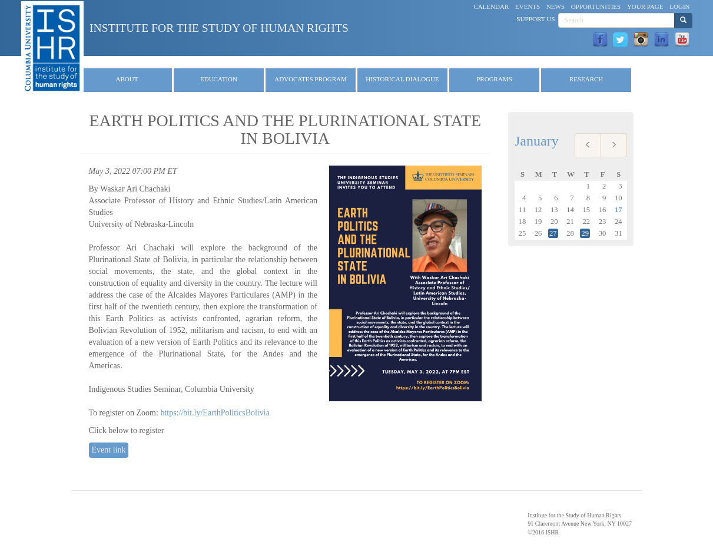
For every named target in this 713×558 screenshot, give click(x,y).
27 (553, 233)
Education (218, 78)
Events (527, 6)
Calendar (491, 6)
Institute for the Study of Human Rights (219, 28)
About (127, 78)
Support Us (535, 18)
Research (586, 78)
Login (679, 6)
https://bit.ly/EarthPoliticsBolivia (215, 412)
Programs (494, 78)
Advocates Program (310, 78)
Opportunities (596, 6)
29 (585, 233)
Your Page (645, 6)
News (555, 6)
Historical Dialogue (402, 78)
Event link (109, 449)
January (537, 140)
